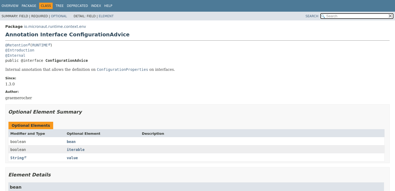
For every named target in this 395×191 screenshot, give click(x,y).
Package (29, 6)
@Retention (16, 45)
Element (106, 16)
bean (71, 142)
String (17, 158)
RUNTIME (40, 45)
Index (96, 6)
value (72, 158)
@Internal (15, 55)
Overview (10, 6)
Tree (60, 6)
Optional (59, 16)
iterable (75, 149)
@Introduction (19, 50)
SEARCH (312, 16)
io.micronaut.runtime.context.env (55, 26)
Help (108, 6)
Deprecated (77, 6)
